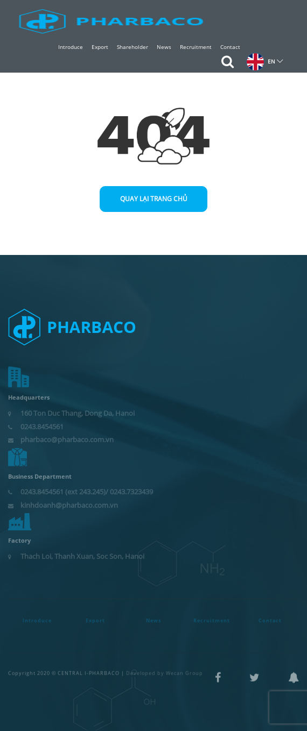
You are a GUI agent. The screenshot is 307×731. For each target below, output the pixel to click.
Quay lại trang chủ (153, 198)
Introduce (70, 47)
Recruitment (196, 47)
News (164, 47)
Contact (230, 47)
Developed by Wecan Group (164, 668)
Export (100, 47)
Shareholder (132, 47)
